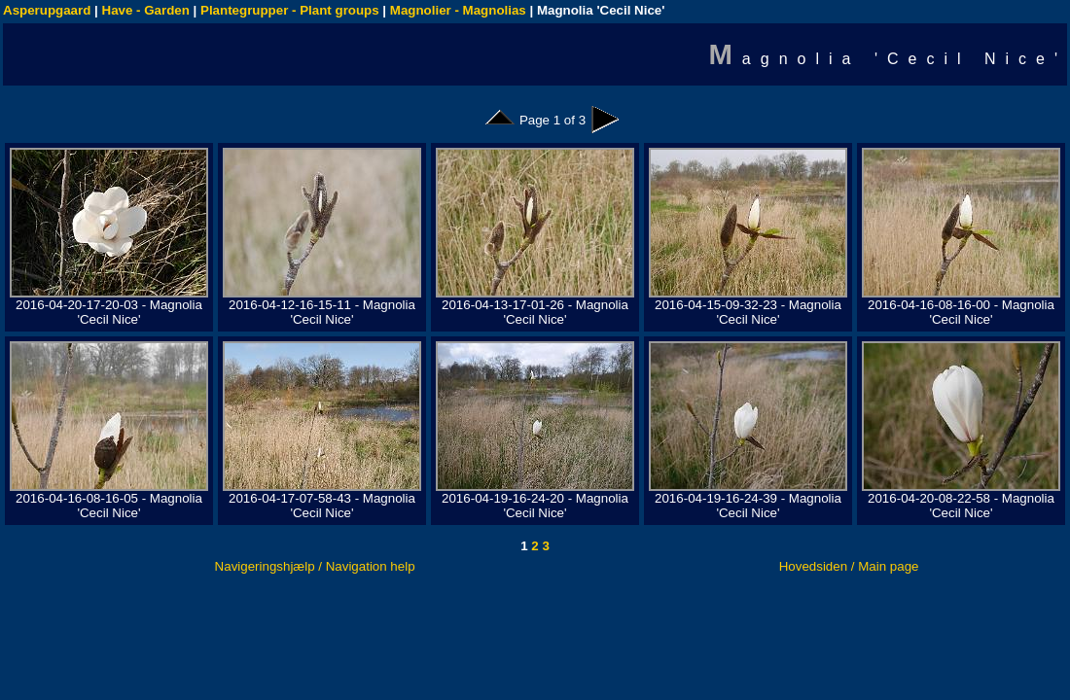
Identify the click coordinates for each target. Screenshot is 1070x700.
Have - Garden (146, 10)
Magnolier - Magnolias (458, 10)
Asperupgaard (46, 10)
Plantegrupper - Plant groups (289, 10)
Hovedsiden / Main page (849, 566)
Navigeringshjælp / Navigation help (315, 566)
